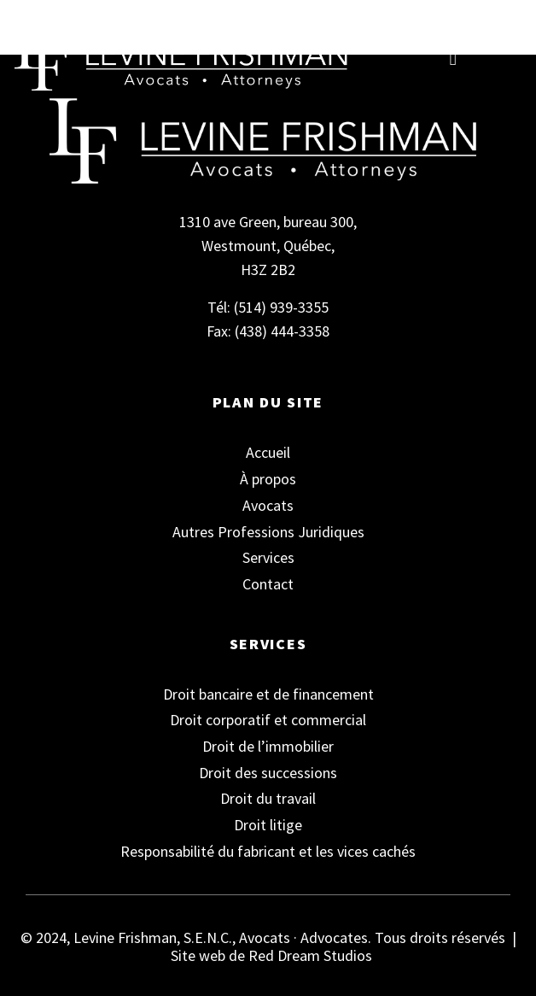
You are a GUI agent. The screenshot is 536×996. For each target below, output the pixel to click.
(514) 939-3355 (281, 307)
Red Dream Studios (310, 955)
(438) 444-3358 (282, 331)
